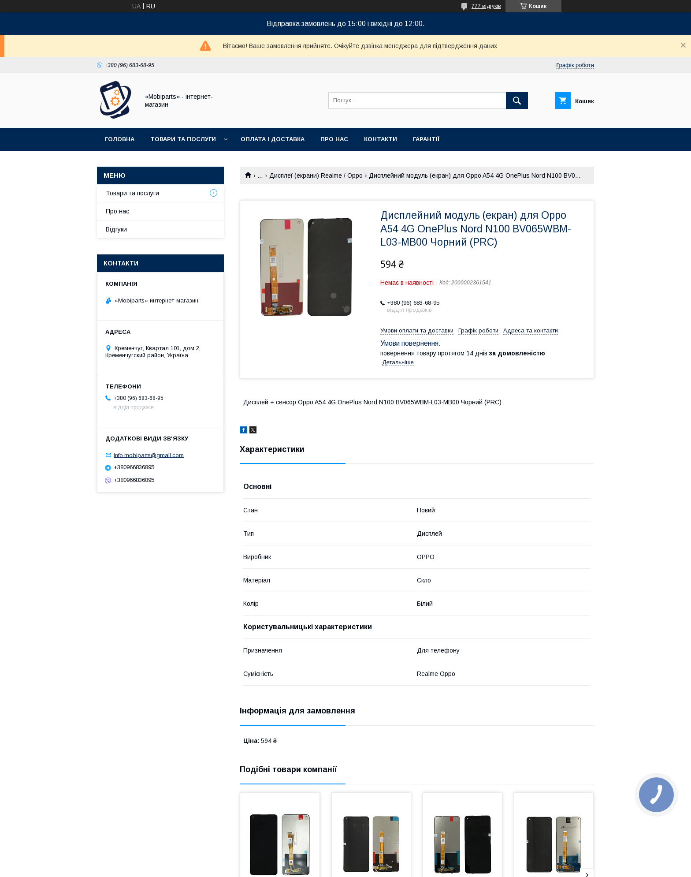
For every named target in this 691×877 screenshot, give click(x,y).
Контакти (380, 139)
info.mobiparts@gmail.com (149, 455)
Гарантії (426, 139)
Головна (119, 139)
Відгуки (116, 229)
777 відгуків (486, 6)
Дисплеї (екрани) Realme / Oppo (316, 175)
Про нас (334, 139)
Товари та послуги (183, 139)
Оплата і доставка (273, 139)
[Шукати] (517, 100)
